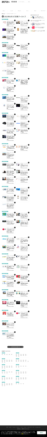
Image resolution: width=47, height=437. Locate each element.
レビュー (4, 10)
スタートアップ (29, 422)
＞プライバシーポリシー (41, 434)
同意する (41, 432)
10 (25, 355)
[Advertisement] (23, 6)
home (3, 13)
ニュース (12, 10)
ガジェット (19, 10)
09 (23, 355)
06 (16, 355)
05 (11, 354)
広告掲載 (29, 427)
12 (18, 356)
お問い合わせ (24, 427)
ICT (33, 422)
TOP (7, 422)
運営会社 (20, 427)
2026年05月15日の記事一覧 (15, 346)
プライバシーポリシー (14, 427)
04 (9, 354)
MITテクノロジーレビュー (25, 424)
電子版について (39, 427)
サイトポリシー (8, 427)
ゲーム (27, 10)
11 (16, 356)
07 (18, 355)
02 (4, 354)
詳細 (22, 433)
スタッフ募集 (33, 427)
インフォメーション (37, 422)
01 (2, 354)
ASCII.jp (19, 424)
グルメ (35, 10)
